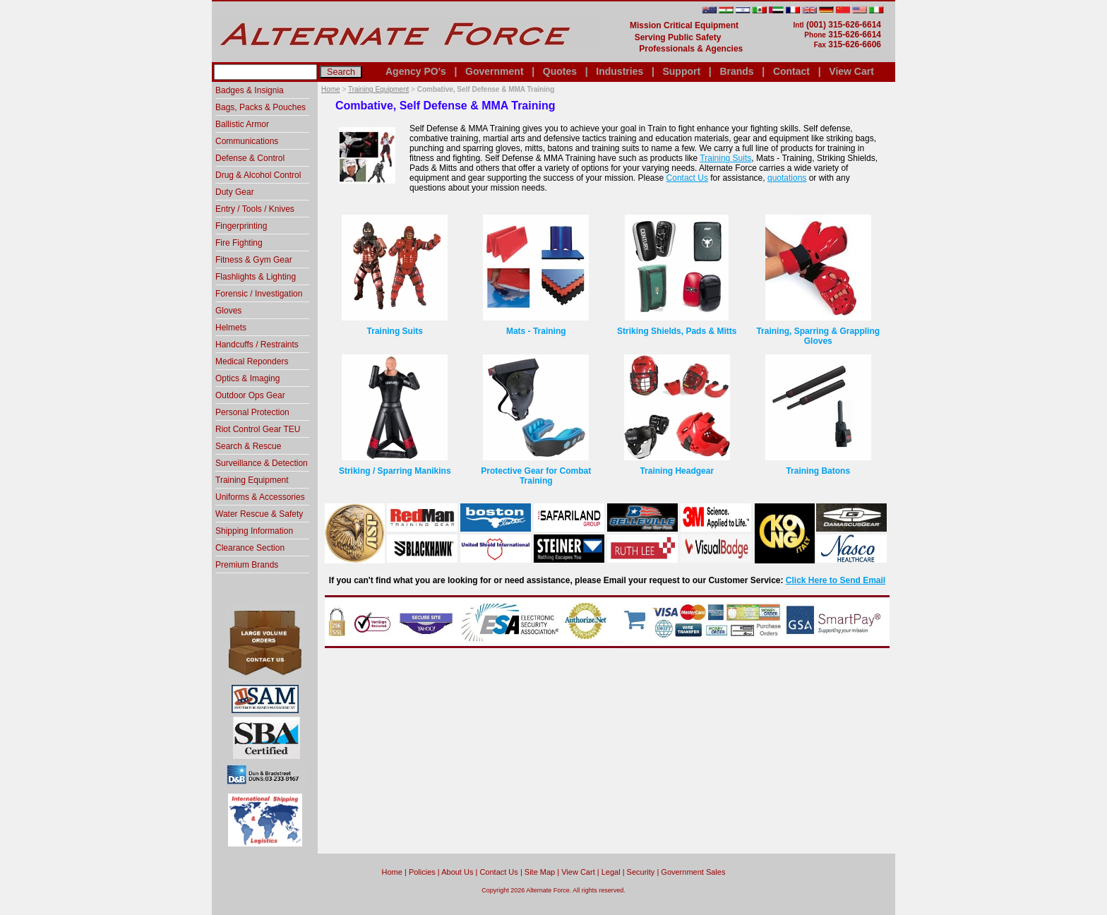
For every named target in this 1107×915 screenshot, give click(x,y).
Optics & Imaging (247, 378)
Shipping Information (254, 531)
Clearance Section (250, 548)
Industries (619, 71)
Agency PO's (415, 71)
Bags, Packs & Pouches (260, 107)
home (392, 872)
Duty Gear (234, 192)
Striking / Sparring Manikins (395, 471)
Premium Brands (246, 565)
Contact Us (687, 178)
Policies (422, 872)
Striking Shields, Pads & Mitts (676, 331)
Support (681, 71)
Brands (736, 71)
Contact (791, 71)
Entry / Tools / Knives (254, 209)
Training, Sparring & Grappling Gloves (818, 336)
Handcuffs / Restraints (257, 344)
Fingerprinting (241, 226)
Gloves (228, 311)
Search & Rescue (248, 446)
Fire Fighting (239, 243)
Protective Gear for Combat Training (536, 476)
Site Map (540, 872)
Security (641, 872)
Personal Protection (252, 412)
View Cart (851, 71)
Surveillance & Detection (261, 463)
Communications (246, 141)
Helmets (230, 328)
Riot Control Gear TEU (258, 429)
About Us (457, 872)
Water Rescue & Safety (259, 514)
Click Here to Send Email (835, 580)
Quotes (560, 71)
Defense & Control (250, 158)
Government (494, 71)
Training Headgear (677, 471)
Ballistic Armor (242, 124)
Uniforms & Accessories (260, 497)
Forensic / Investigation (258, 294)
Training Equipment (378, 89)
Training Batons (818, 471)
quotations (786, 178)
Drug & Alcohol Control (258, 175)
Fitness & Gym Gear (253, 260)
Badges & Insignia (249, 90)
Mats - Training (536, 331)
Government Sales (693, 872)
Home (330, 89)
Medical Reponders (251, 361)
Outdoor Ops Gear (250, 395)
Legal (611, 872)
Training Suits (725, 158)
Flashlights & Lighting (255, 277)
